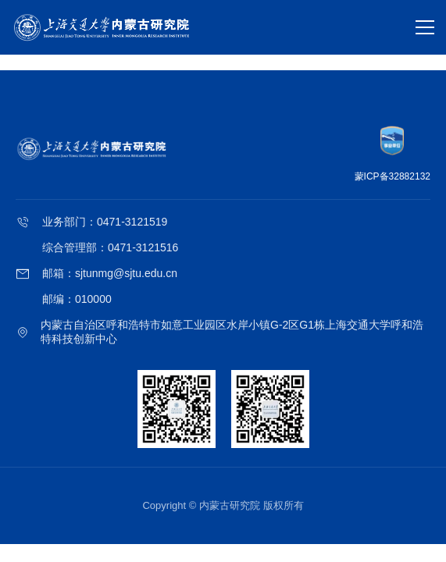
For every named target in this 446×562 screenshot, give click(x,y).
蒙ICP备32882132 (392, 176)
